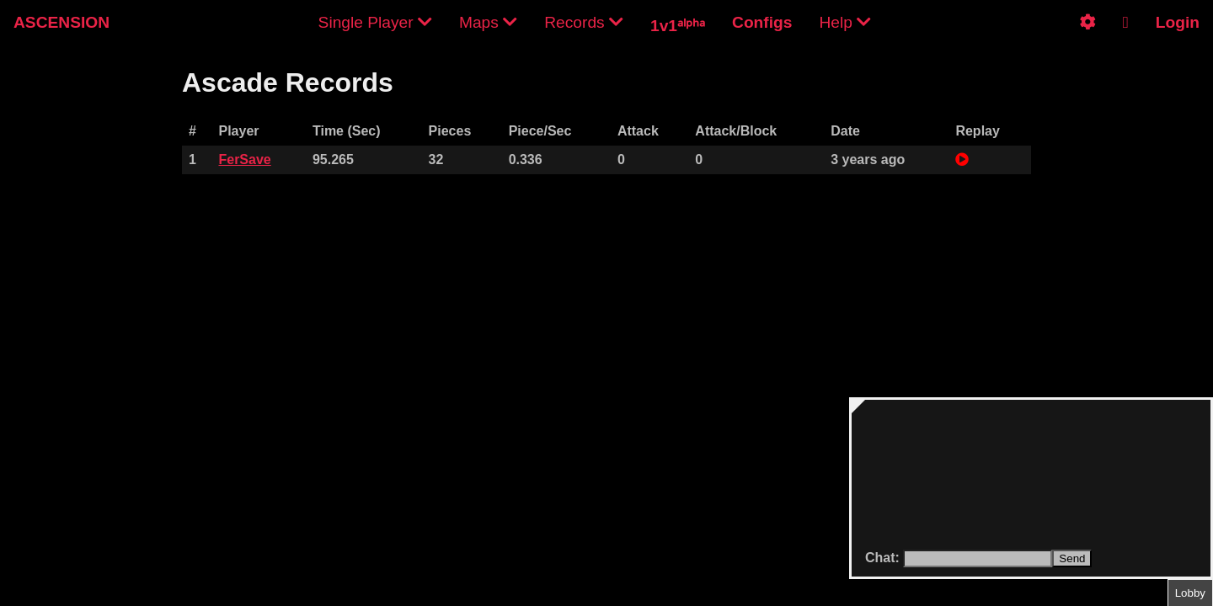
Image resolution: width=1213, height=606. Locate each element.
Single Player (375, 22)
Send (1072, 558)
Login (1178, 22)
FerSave (244, 159)
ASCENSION (61, 22)
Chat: (884, 557)
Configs (762, 22)
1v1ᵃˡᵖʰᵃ (677, 26)
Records (583, 22)
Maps (488, 22)
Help (845, 22)
